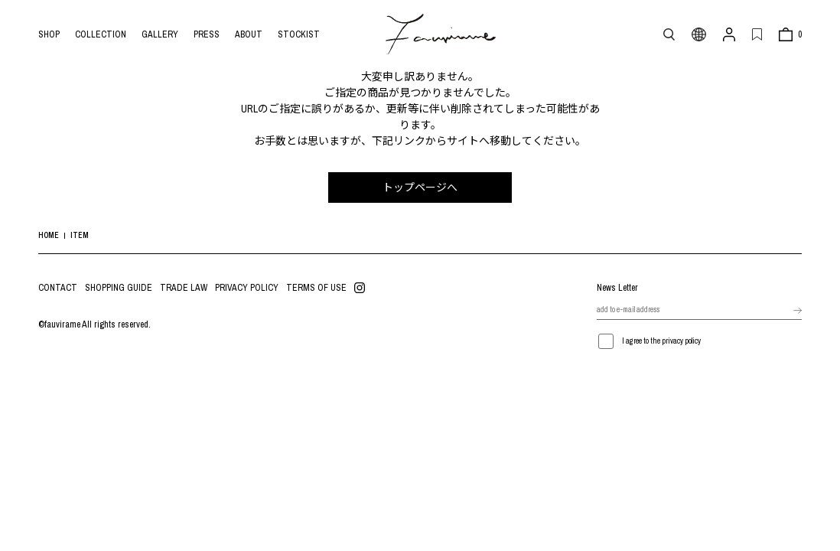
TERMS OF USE (316, 288)
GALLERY (160, 34)
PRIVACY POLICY (246, 288)
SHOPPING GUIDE (118, 288)
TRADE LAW (183, 288)
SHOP (49, 34)
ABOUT (248, 34)
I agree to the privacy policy (661, 341)
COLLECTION (100, 34)
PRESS (207, 34)
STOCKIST (299, 34)
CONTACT (57, 288)
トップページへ (420, 187)
